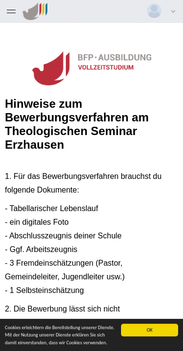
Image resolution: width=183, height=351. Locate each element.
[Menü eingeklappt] (11, 11)
